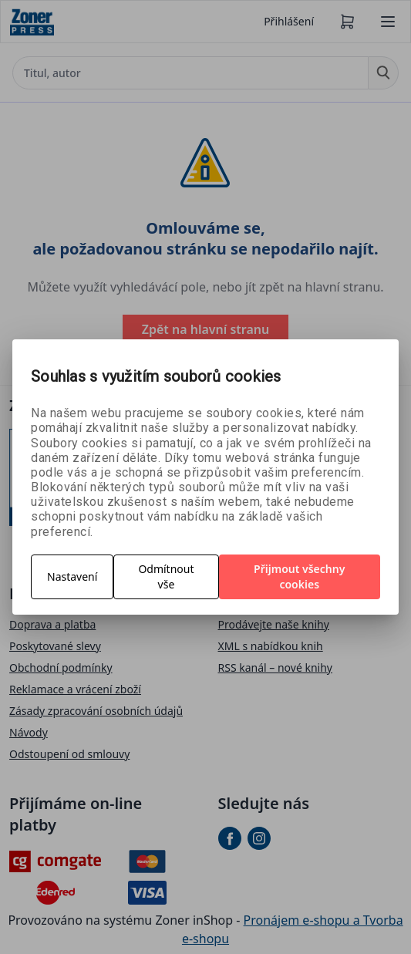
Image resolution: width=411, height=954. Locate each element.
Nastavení (72, 576)
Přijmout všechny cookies (299, 576)
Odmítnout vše (166, 576)
